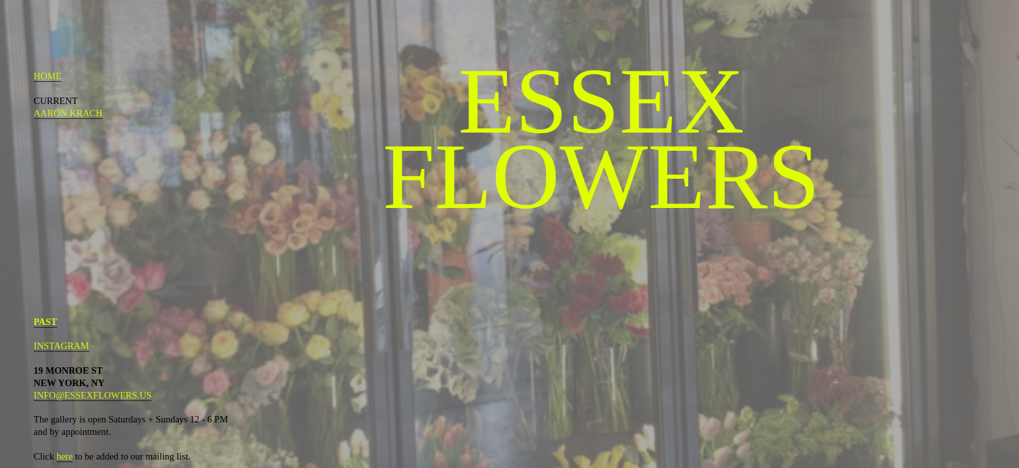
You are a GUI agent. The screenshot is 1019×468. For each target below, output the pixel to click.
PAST (45, 322)
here (65, 456)
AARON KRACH (68, 113)
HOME (48, 76)
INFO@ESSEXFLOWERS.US (92, 395)
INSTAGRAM (61, 346)
